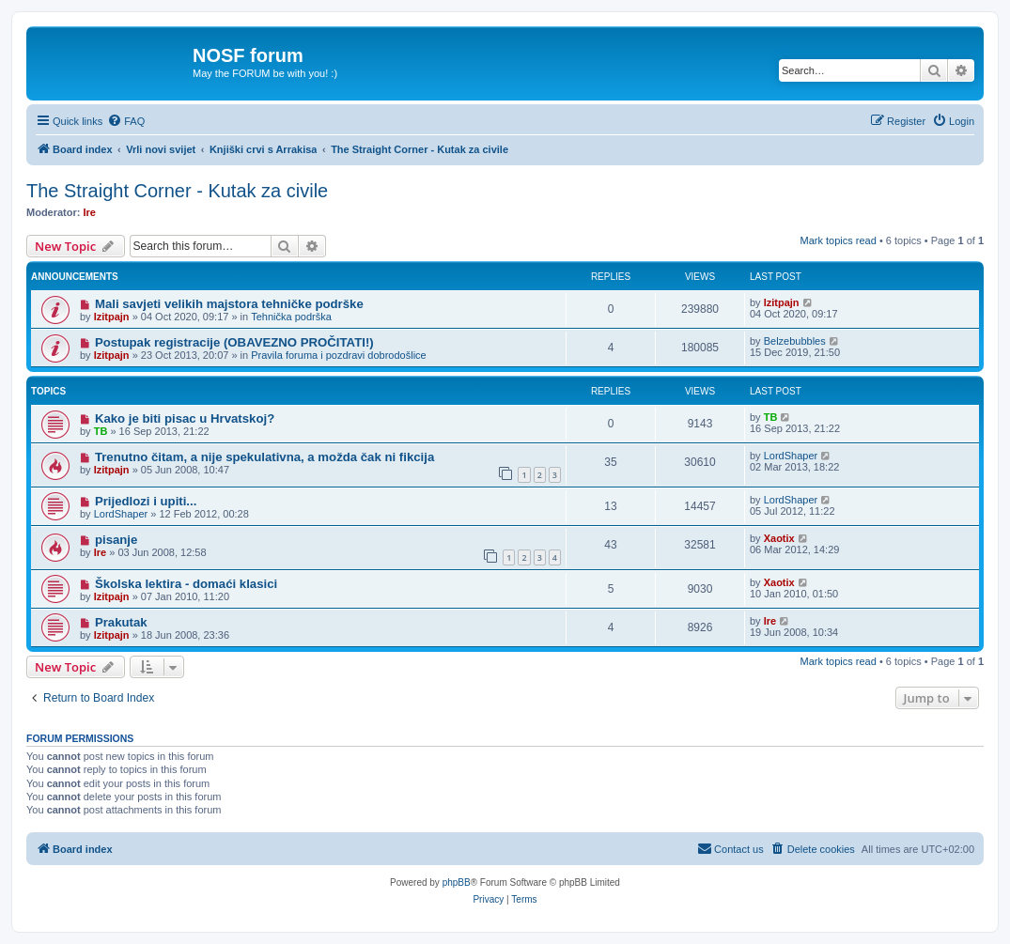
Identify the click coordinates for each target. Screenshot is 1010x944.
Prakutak (121, 622)
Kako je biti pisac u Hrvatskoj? (184, 418)
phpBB (457, 882)
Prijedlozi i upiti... (145, 501)
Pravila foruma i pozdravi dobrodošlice (338, 355)
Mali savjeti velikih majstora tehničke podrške (229, 304)
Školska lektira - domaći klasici (186, 584)
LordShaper (791, 455)
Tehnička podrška (291, 316)
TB (101, 431)
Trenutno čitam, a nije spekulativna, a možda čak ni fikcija (264, 457)
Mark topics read (838, 240)
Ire (90, 212)
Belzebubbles (795, 341)
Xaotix (779, 538)
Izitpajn (112, 316)
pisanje (116, 540)
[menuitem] (126, 121)
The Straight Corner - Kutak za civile (177, 190)
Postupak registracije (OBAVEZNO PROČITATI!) (234, 342)
